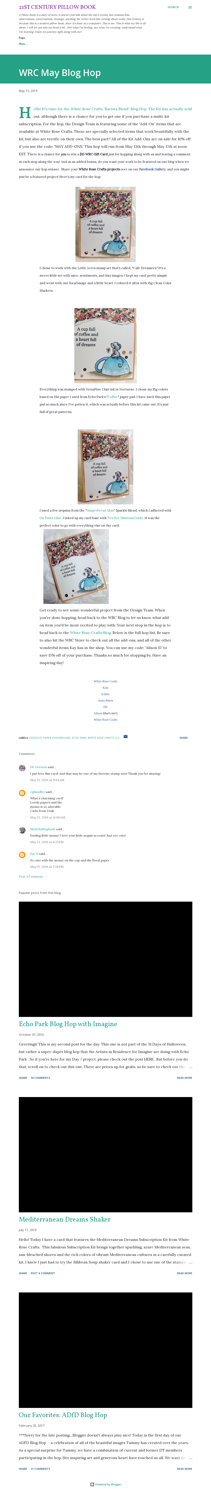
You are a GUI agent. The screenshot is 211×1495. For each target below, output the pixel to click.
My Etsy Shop (111, 44)
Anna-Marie (105, 700)
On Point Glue (50, 518)
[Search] (173, 7)
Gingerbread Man (100, 510)
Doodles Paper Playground (49, 738)
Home (22, 44)
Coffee (113, 397)
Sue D (34, 854)
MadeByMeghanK (42, 829)
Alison (98, 713)
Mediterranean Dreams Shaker (64, 1220)
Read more (184, 1078)
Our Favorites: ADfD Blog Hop (63, 1415)
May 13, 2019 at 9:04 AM (47, 780)
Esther (105, 694)
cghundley (37, 792)
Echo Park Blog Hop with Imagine (68, 1024)
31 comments (40, 1469)
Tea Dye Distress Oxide (125, 518)
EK (105, 707)
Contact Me (85, 44)
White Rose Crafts (105, 681)
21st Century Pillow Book (57, 7)
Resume (41, 44)
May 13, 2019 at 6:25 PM (47, 842)
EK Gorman (38, 767)
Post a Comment (31, 876)
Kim (105, 687)
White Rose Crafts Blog (90, 632)
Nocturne (126, 389)
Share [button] (184, 738)
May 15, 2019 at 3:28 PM (47, 867)
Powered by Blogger (105, 1484)
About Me (62, 44)
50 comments (40, 1078)
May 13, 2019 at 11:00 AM (47, 817)
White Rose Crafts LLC (104, 738)
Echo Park (79, 738)
